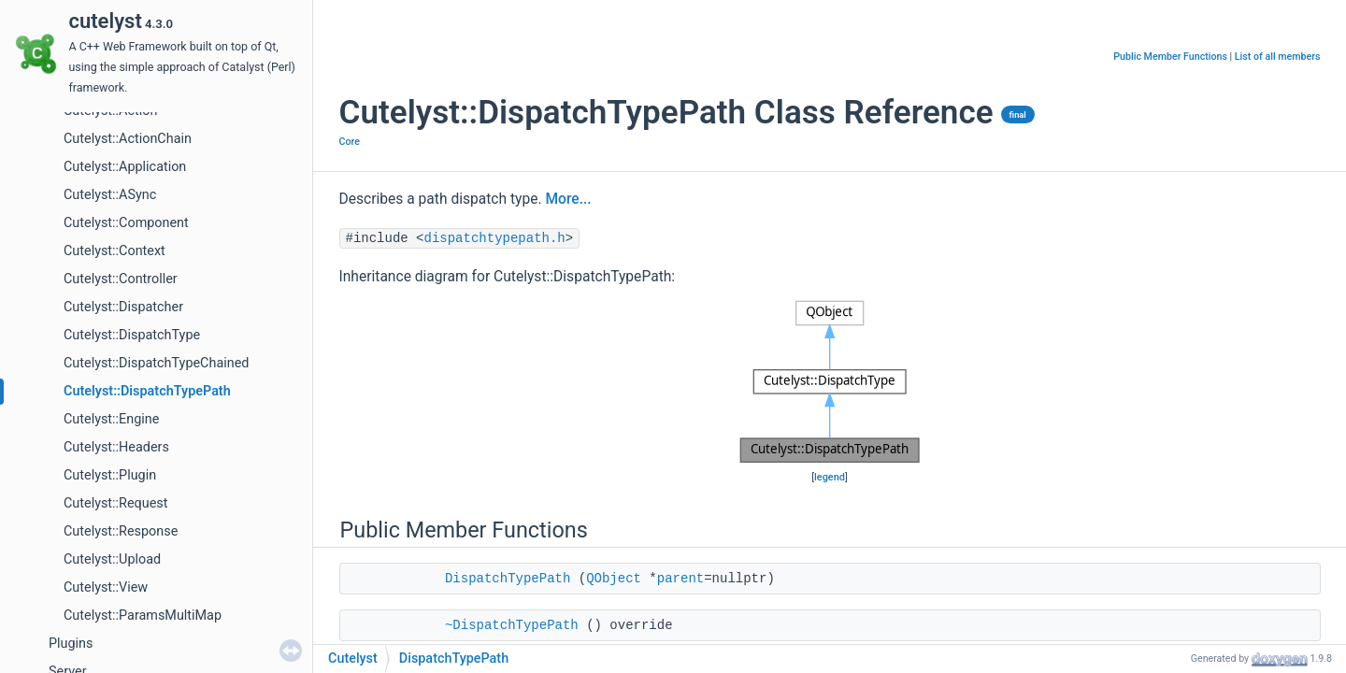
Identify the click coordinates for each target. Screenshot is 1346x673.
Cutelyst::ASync (110, 195)
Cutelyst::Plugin (110, 475)
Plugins (71, 644)
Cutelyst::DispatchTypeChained (156, 363)
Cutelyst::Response (121, 531)
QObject (613, 578)
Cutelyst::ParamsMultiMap (143, 615)
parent (680, 578)
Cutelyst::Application (125, 167)
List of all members (1278, 56)
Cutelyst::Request (115, 503)
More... (568, 199)
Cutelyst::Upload (112, 559)
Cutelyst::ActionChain (128, 139)
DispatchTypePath (507, 578)
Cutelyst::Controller (121, 279)
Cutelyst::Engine (111, 419)
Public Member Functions (1170, 56)
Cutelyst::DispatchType (132, 335)
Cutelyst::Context (114, 251)
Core (349, 142)
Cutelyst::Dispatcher (123, 307)
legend (829, 477)
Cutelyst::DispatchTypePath (147, 391)
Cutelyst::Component (126, 223)
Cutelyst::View (106, 587)
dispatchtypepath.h (495, 238)
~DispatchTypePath (512, 625)
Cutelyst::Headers (116, 447)
